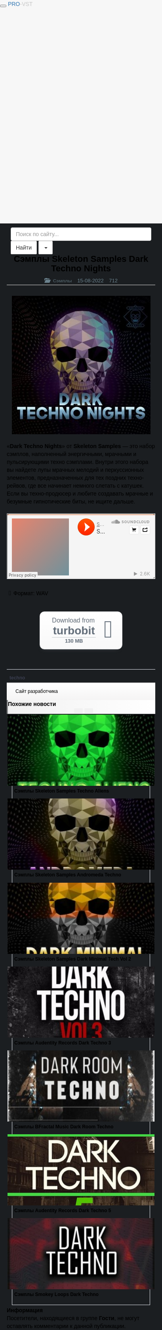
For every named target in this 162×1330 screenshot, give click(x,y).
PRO (20, 4)
